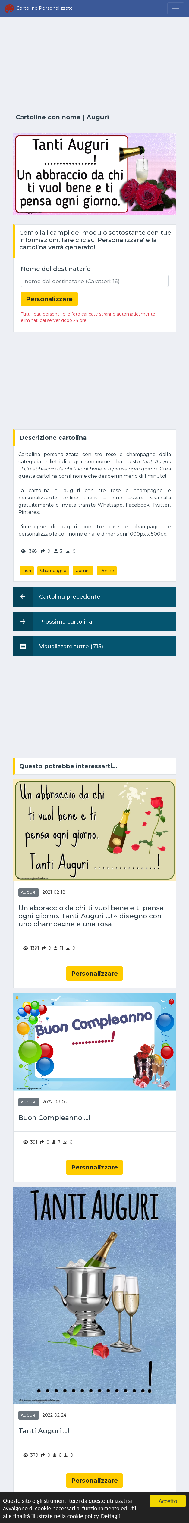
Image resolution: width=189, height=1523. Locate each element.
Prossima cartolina (52, 621)
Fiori (26, 570)
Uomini (82, 570)
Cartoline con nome (48, 117)
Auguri (98, 117)
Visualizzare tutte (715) (58, 646)
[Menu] (175, 8)
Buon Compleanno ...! (54, 1118)
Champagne (53, 570)
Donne (106, 570)
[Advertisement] (95, 65)
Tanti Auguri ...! (43, 1431)
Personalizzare (94, 973)
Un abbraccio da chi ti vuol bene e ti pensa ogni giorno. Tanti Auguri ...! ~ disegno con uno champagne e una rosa (91, 916)
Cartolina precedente (56, 596)
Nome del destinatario (56, 268)
